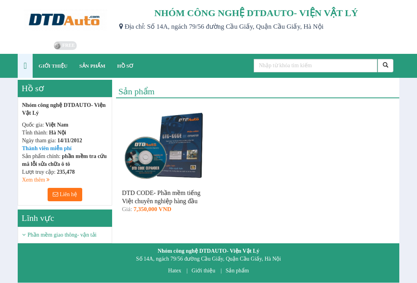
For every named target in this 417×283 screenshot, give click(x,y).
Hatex (174, 271)
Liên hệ (65, 194)
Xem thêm (36, 180)
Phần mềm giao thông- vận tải (62, 235)
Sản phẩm (237, 271)
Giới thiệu (203, 271)
